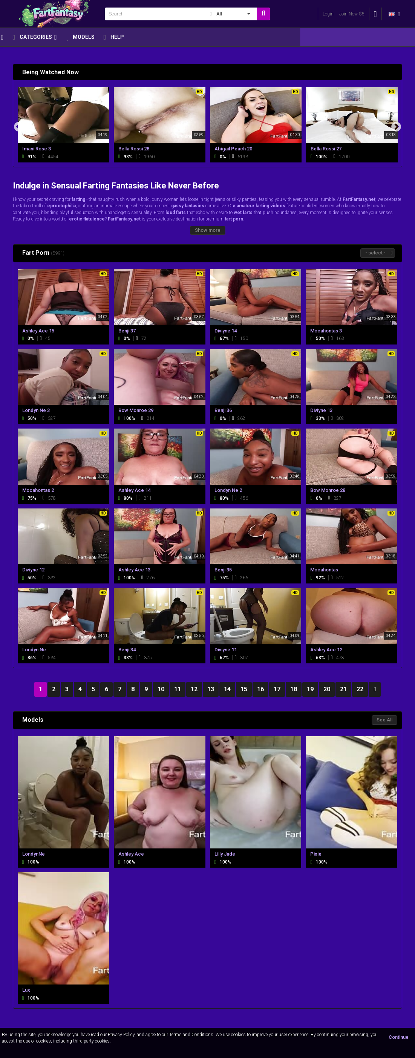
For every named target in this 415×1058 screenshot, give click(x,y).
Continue (399, 1037)
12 (194, 689)
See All (384, 720)
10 (161, 689)
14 (227, 689)
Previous (19, 127)
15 (243, 689)
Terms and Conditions (191, 1034)
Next (396, 127)
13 (210, 689)
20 (326, 689)
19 (310, 689)
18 (293, 689)
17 (277, 689)
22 (360, 689)
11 (177, 689)
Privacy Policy (121, 1034)
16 (260, 689)
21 (343, 689)
